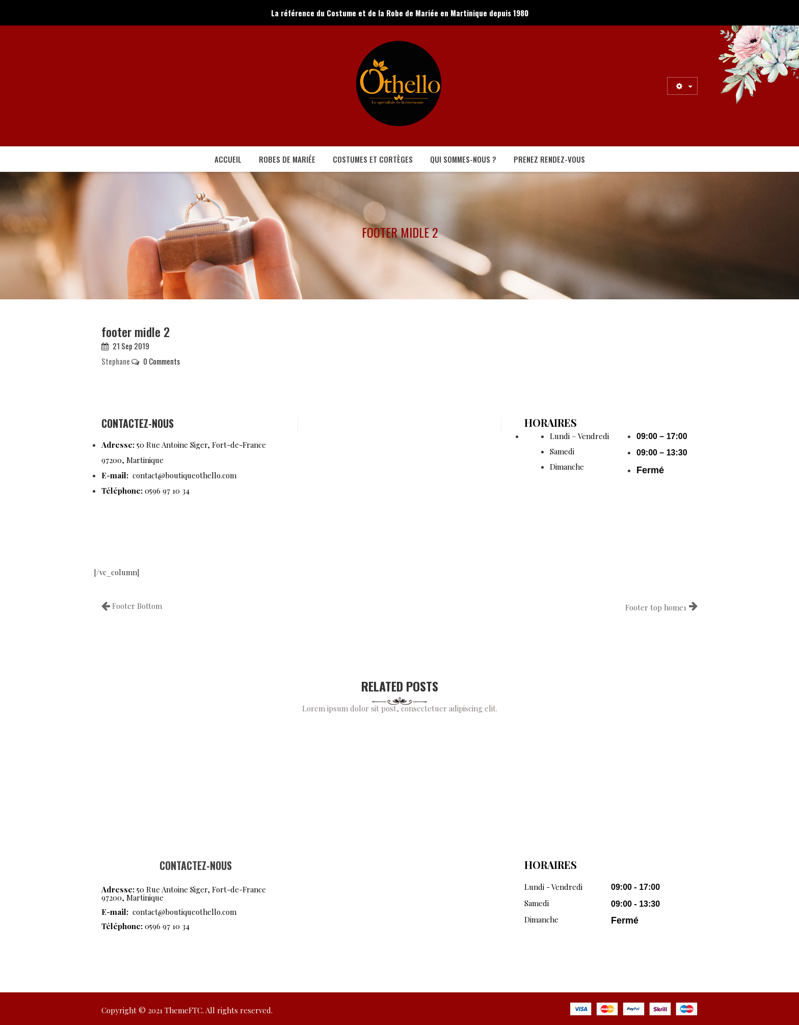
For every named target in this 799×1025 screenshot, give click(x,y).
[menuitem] (228, 159)
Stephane (115, 361)
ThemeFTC (183, 1010)
